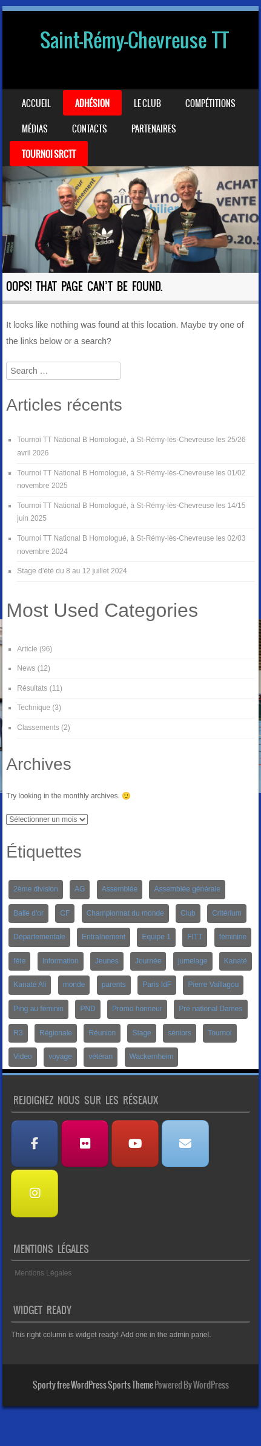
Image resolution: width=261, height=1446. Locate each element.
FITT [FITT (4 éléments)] (194, 937)
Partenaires (153, 128)
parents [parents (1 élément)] (114, 984)
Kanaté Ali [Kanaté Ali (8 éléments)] (29, 984)
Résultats (32, 688)
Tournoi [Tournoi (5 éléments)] (219, 1033)
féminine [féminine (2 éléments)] (232, 937)
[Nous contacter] (185, 1144)
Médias (35, 128)
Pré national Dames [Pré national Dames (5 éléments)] (210, 1009)
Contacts (89, 128)
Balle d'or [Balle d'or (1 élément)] (28, 913)
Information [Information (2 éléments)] (60, 961)
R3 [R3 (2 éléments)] (17, 1033)
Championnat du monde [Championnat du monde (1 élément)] (125, 913)
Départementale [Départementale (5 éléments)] (39, 937)
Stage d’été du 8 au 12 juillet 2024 (72, 571)
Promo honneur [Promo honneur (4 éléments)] (137, 1009)
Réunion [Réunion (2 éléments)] (102, 1033)
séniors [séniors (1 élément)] (179, 1033)
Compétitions (210, 103)
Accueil (36, 103)
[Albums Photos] (84, 1144)
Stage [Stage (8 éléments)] (141, 1033)
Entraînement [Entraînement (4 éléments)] (103, 937)
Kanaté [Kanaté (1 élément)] (235, 961)
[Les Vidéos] (135, 1144)
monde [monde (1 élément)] (74, 984)
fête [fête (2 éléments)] (19, 961)
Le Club (147, 103)
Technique (33, 707)
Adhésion (92, 103)
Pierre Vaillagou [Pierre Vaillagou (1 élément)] (213, 984)
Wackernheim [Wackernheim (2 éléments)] (152, 1056)
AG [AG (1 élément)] (79, 889)
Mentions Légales (43, 1273)
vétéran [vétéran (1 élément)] (100, 1056)
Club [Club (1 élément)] (188, 913)
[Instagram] (34, 1193)
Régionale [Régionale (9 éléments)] (55, 1033)
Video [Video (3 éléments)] (22, 1056)
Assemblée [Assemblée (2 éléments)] (119, 889)
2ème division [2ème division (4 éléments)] (35, 889)
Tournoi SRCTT (49, 154)
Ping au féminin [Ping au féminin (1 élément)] (38, 1009)
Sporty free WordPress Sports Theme (93, 1385)
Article (27, 649)
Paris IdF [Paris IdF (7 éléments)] (156, 984)
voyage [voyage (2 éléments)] (60, 1056)
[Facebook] (34, 1144)
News (26, 668)
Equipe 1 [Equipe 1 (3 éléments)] (156, 937)
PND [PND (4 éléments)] (87, 1009)
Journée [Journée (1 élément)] (148, 961)
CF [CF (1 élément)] (65, 913)
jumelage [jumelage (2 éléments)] (193, 961)
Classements (38, 727)
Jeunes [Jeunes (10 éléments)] (107, 961)
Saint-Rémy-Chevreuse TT (134, 40)
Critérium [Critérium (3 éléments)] (227, 913)
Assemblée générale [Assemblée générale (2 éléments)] (187, 889)
